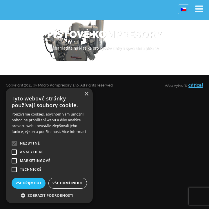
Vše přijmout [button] (28, 183)
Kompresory (19, 10)
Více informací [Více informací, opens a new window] (74, 131)
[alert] (49, 145)
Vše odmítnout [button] (67, 183)
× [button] (86, 94)
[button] (49, 194)
